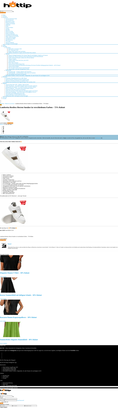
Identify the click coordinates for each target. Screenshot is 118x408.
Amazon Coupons (12, 59)
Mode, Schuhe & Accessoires (12, 36)
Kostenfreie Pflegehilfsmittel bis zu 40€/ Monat (16, 78)
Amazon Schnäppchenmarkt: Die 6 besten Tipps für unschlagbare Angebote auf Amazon (28, 55)
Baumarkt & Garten (10, 21)
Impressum (5, 384)
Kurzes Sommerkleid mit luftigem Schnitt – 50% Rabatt (21, 295)
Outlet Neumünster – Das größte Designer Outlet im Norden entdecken (21, 85)
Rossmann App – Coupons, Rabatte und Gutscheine (19, 71)
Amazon (7, 54)
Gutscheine (8, 47)
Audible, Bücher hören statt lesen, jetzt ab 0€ (18, 60)
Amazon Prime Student (13, 66)
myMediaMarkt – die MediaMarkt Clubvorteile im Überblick (22, 73)
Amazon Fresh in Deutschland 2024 (16, 64)
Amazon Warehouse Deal (11, 18)
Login (1, 403)
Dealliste (5, 16)
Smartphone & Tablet (10, 38)
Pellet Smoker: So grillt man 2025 (10, 367)
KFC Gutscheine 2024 (13, 50)
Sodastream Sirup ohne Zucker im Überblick (15, 89)
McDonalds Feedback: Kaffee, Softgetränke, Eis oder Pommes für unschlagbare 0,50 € (22, 371)
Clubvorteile (8, 70)
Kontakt (4, 98)
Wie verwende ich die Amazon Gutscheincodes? (19, 67)
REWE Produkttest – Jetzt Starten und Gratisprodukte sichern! (19, 88)
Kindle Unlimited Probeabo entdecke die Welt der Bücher (21, 57)
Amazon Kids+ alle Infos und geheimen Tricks (18, 69)
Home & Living (9, 31)
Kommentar (97, 138)
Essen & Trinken (9, 27)
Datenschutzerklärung (8, 382)
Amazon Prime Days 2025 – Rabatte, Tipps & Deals (17, 84)
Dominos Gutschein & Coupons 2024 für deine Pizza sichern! (22, 52)
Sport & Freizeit (9, 40)
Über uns (5, 97)
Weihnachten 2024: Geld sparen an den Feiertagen (17, 95)
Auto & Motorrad (9, 20)
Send (2, 407)
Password (2, 400)
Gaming (7, 28)
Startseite (2, 103)
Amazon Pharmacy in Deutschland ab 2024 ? (16, 94)
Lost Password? (20, 400)
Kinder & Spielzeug (10, 33)
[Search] (0, 102)
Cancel (5, 407)
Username (2, 399)
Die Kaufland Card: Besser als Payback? (17, 74)
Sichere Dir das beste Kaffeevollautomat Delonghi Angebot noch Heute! (22, 90)
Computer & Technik (10, 23)
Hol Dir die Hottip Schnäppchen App (8, 362)
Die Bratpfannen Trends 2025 (9, 369)
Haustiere (8, 30)
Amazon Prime (11, 61)
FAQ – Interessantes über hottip (10, 385)
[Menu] (0, 101)
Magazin (5, 83)
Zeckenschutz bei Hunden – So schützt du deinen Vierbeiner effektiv (21, 87)
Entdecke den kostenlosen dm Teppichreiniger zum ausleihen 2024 (20, 82)
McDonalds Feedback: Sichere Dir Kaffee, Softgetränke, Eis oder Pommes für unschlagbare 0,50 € (28, 75)
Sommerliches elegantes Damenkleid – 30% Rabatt (19, 340)
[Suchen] (13, 11)
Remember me (4, 402)
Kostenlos (5, 77)
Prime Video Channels (13, 62)
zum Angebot (10, 123)
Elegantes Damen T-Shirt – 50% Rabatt (14, 273)
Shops (4, 45)
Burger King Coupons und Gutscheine (16, 51)
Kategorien (5, 17)
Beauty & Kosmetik (10, 22)
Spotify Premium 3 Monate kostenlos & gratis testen (17, 79)
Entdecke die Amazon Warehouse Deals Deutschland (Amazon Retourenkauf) (25, 56)
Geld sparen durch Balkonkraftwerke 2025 (15, 93)
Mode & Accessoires (9, 103)
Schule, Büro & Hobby (11, 37)
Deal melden (3, 12)
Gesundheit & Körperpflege (12, 35)
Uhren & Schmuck (10, 42)
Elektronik (8, 25)
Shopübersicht (6, 375)
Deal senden (5, 376)
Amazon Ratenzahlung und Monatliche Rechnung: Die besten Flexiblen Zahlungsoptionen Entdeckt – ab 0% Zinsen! (34, 65)
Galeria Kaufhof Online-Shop (9, 368)
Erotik (7, 26)
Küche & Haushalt (10, 32)
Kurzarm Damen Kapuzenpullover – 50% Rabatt (18, 317)
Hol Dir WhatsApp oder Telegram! (7, 360)
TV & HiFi (8, 41)
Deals (4, 15)
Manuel (2, 124)
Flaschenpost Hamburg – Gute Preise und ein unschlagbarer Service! (21, 92)
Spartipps (5, 46)
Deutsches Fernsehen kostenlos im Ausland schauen (17, 80)
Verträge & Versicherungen (12, 43)
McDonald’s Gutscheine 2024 (15, 48)
